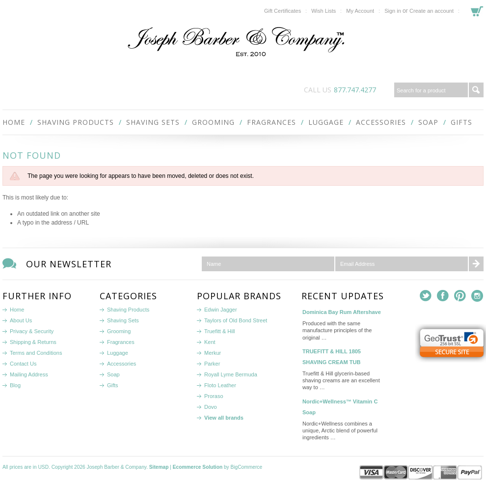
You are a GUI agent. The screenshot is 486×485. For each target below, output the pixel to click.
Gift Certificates (282, 11)
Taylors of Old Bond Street (235, 320)
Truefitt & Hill (219, 331)
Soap (428, 122)
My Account (360, 11)
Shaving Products (75, 122)
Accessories (381, 122)
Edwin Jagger (220, 310)
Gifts (461, 122)
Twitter (426, 296)
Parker (212, 364)
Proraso (213, 396)
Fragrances (271, 122)
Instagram (477, 296)
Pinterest (460, 296)
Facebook (443, 296)
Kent (210, 342)
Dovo (210, 407)
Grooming (213, 122)
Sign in (392, 11)
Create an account (431, 11)
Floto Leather (220, 385)
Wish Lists (323, 11)
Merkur (212, 353)
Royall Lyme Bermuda (230, 374)
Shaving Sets (153, 122)
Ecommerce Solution (197, 467)
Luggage (326, 122)
